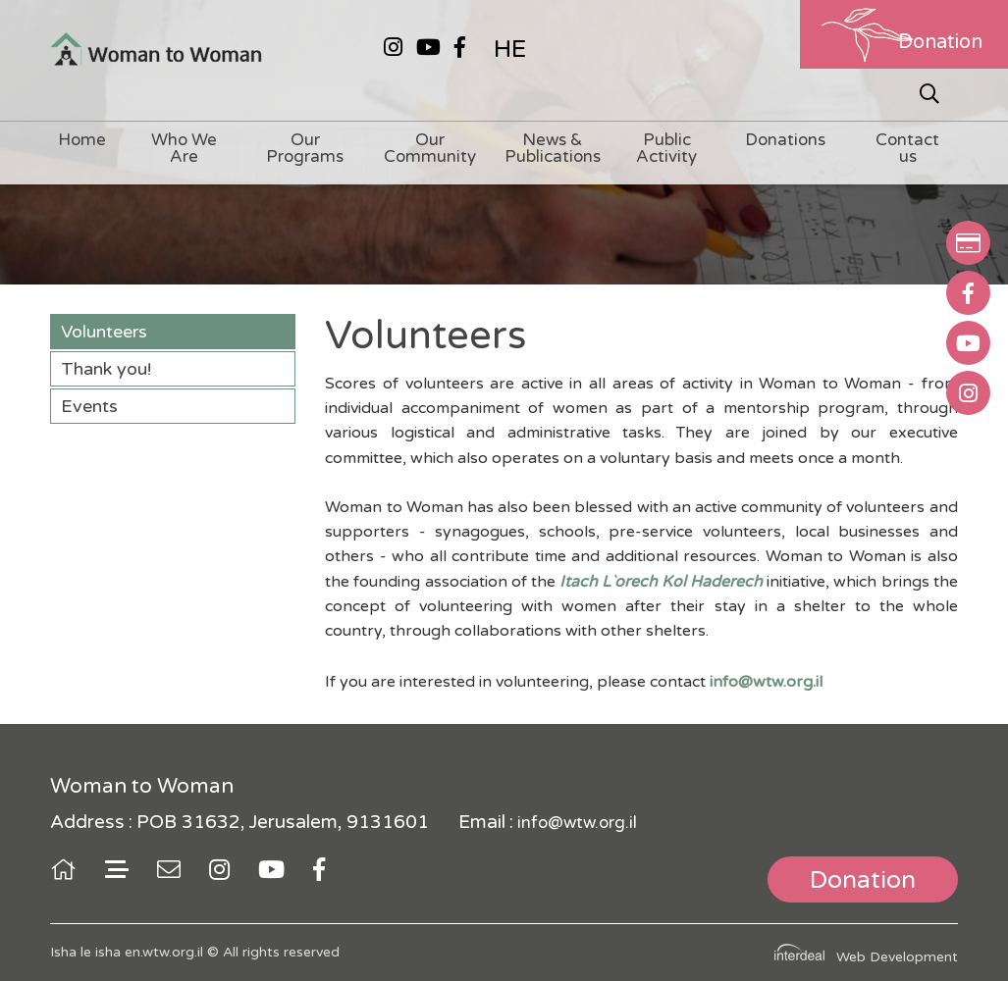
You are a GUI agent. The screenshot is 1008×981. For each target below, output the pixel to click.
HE (510, 49)
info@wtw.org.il (577, 822)
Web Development (897, 957)
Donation (940, 42)
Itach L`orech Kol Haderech (661, 582)
